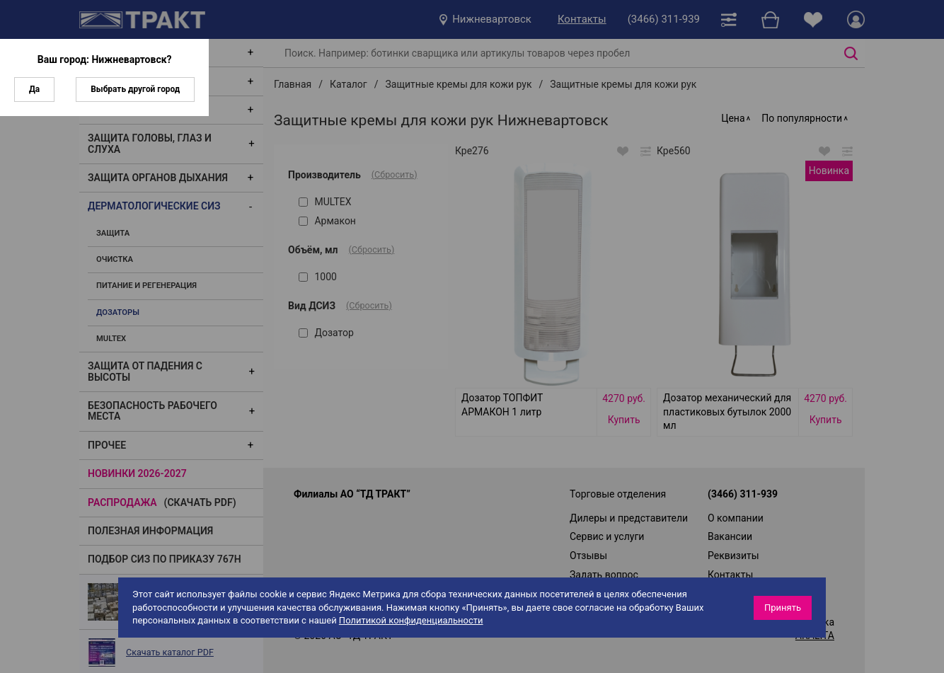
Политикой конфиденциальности (411, 620)
